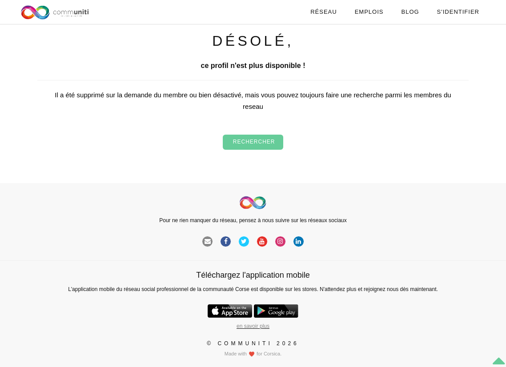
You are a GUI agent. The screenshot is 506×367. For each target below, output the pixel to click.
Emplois (369, 11)
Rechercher (253, 142)
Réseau (323, 11)
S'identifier (458, 11)
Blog (410, 11)
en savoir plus (253, 326)
